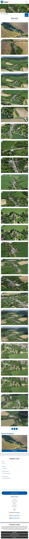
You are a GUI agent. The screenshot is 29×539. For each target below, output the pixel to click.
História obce (15, 500)
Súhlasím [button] (14, 532)
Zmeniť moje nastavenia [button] (14, 535)
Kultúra (14, 503)
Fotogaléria (14, 505)
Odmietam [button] (14, 537)
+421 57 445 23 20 (15, 515)
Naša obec (5, 14)
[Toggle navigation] (26, 2)
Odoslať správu (14, 493)
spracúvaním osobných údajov (19, 489)
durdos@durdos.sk (15, 517)
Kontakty (14, 506)
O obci (14, 499)
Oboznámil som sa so (14, 489)
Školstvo (15, 502)
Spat (27, 15)
